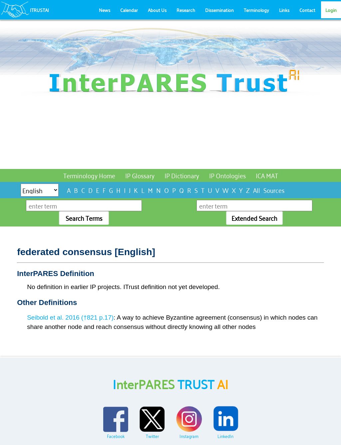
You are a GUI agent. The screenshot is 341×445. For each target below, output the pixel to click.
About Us (157, 10)
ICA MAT (267, 175)
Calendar (129, 10)
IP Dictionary (182, 175)
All (256, 190)
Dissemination (219, 10)
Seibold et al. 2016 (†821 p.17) (70, 317)
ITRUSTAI (39, 10)
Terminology (256, 10)
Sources (273, 190)
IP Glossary (140, 175)
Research (185, 10)
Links (284, 10)
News (104, 10)
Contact (307, 10)
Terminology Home (89, 175)
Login (331, 10)
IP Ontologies (227, 175)
